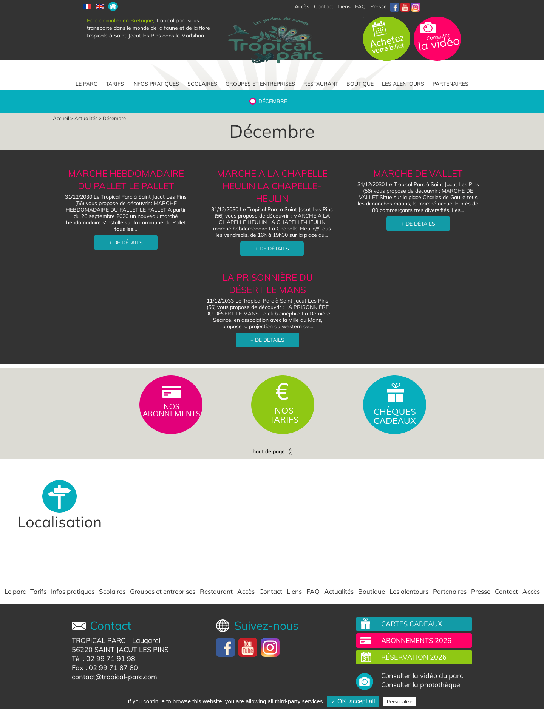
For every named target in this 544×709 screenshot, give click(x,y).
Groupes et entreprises (260, 83)
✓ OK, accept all (353, 701)
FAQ (360, 6)
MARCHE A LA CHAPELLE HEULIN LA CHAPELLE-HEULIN (272, 186)
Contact (270, 591)
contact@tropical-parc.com (114, 676)
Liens (344, 6)
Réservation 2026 (414, 657)
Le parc (86, 83)
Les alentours (403, 83)
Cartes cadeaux (411, 623)
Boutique (360, 83)
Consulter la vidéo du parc (422, 675)
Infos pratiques (155, 83)
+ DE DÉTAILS (126, 242)
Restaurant (320, 83)
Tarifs (115, 83)
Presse (378, 6)
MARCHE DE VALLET (418, 173)
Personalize (400, 701)
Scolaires (202, 83)
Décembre (272, 101)
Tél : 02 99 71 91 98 (103, 658)
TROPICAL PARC (98, 640)
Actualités (85, 118)
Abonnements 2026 (416, 640)
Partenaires (450, 83)
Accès (246, 591)
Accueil (61, 118)
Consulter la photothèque (420, 684)
